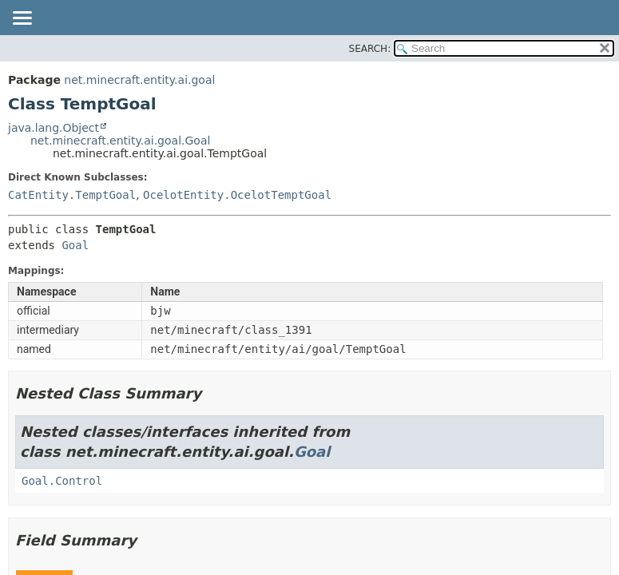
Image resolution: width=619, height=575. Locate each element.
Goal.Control (62, 480)
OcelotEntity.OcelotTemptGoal (237, 194)
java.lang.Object (53, 127)
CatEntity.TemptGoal (72, 194)
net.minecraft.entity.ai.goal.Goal (120, 140)
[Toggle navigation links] (21, 19)
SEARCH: (370, 48)
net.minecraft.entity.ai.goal (139, 79)
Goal (75, 245)
